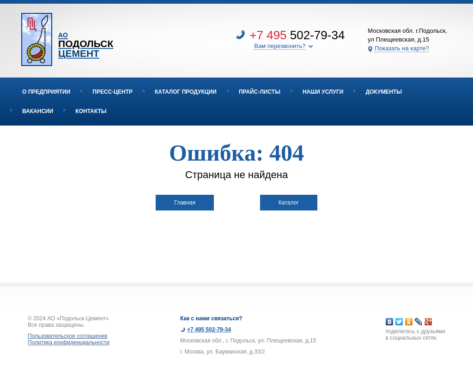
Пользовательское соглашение (68, 336)
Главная (184, 202)
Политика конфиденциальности (68, 342)
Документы (383, 92)
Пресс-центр (112, 92)
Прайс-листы (259, 92)
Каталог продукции (186, 92)
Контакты (90, 111)
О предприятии (46, 92)
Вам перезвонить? (279, 45)
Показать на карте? (402, 48)
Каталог (289, 202)
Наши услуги (323, 92)
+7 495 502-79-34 (209, 329)
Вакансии (37, 111)
